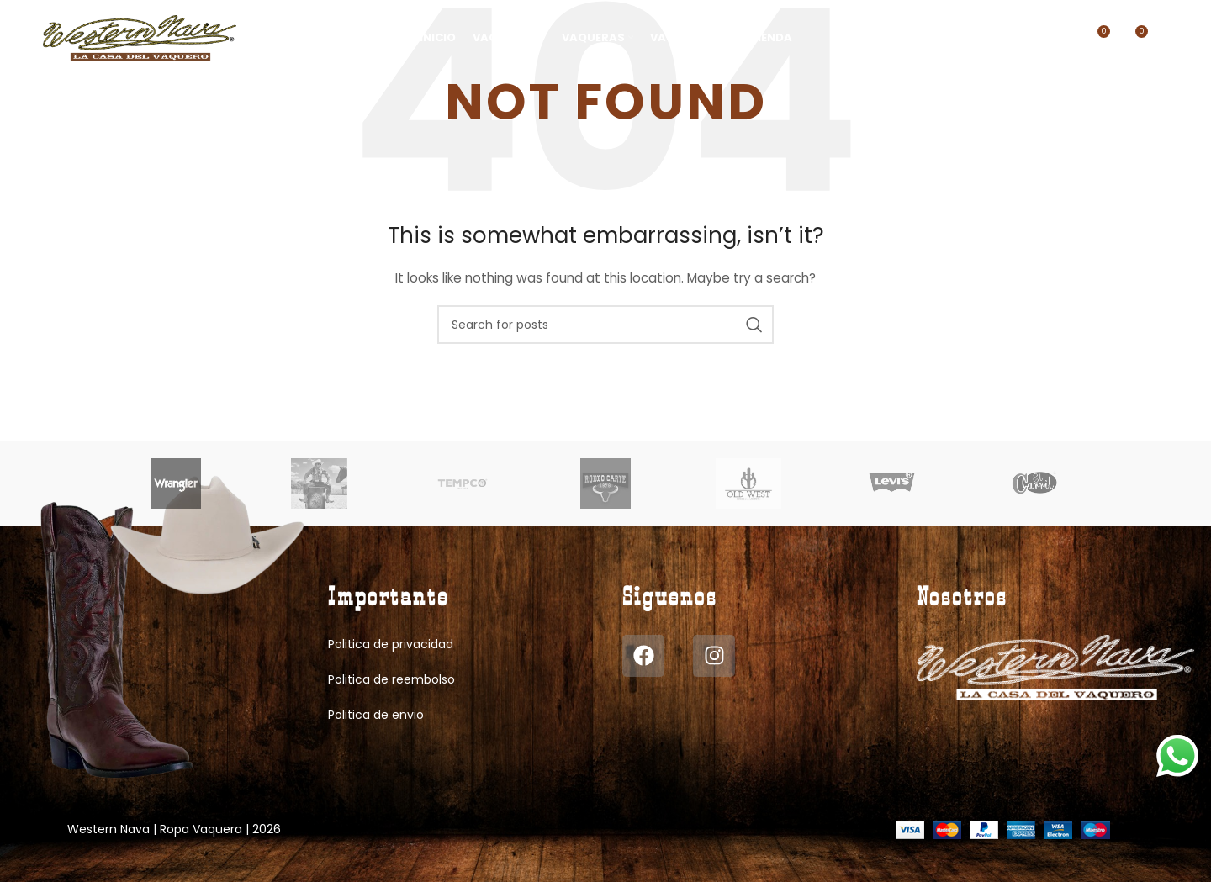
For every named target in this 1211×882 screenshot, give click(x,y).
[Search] (943, 38)
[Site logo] (139, 37)
